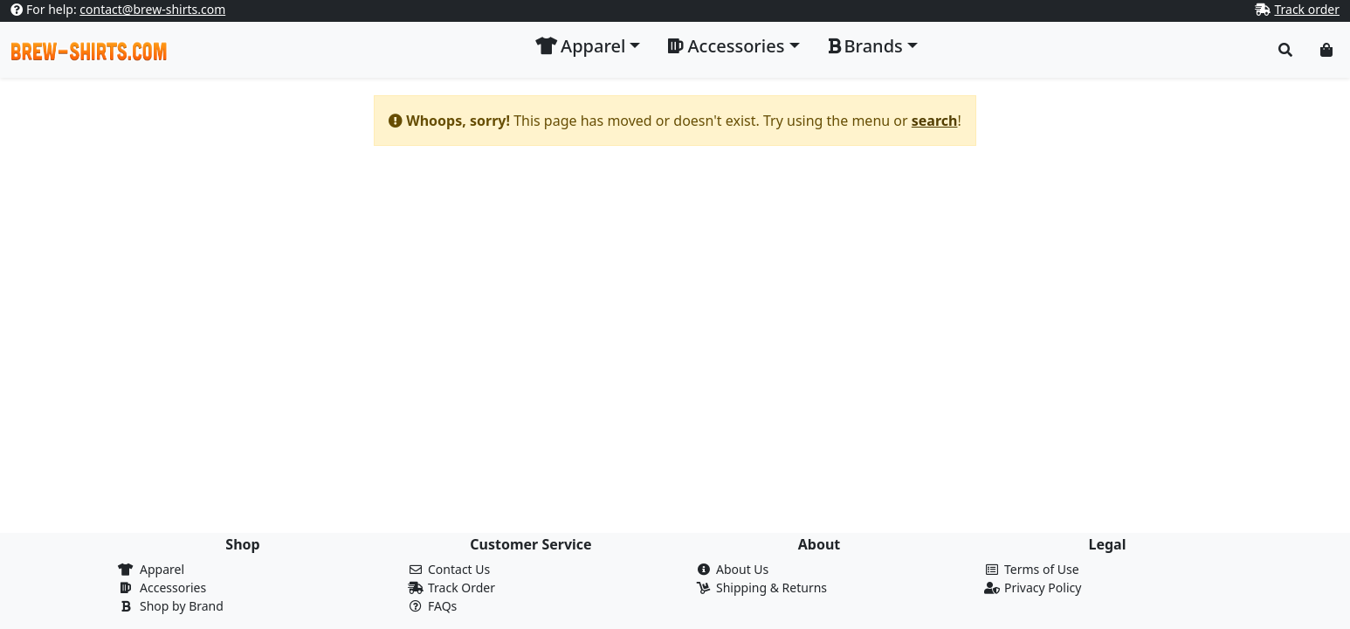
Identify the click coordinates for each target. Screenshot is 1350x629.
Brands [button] (865, 46)
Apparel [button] (580, 46)
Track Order (461, 587)
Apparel (162, 569)
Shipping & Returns (771, 587)
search (935, 120)
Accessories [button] (726, 46)
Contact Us (459, 569)
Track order (1307, 9)
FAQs (442, 606)
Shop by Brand (182, 606)
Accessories (173, 587)
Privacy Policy (1042, 587)
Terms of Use (1041, 569)
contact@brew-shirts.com (152, 9)
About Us (742, 569)
